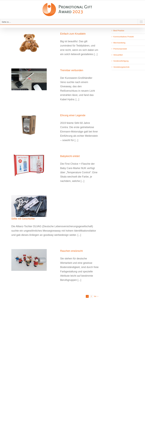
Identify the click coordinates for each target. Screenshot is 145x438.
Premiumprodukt (120, 49)
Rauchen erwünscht (71, 250)
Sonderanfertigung (120, 61)
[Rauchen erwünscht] (34, 260)
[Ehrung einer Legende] (34, 124)
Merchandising (119, 43)
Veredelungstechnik (121, 67)
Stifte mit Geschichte (23, 218)
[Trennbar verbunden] (34, 79)
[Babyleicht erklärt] (34, 165)
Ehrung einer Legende (72, 115)
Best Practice (118, 31)
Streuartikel (118, 55)
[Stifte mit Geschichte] (34, 206)
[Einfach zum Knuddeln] (34, 43)
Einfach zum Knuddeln (73, 33)
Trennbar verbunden (71, 70)
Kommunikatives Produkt (123, 37)
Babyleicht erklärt (70, 156)
